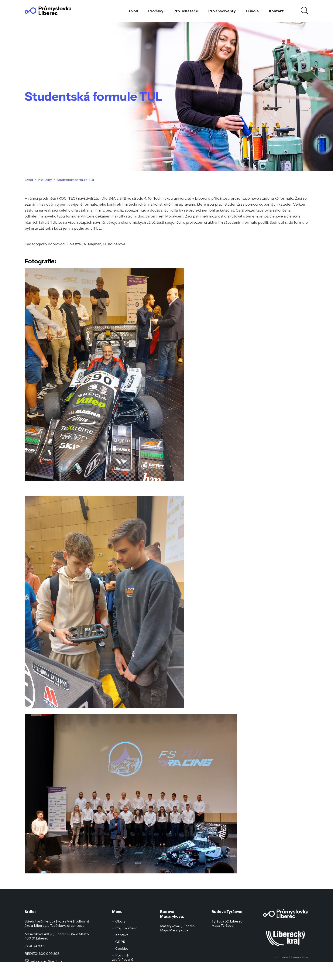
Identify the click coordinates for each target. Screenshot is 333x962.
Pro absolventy (222, 11)
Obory (120, 921)
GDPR (120, 941)
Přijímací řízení (126, 928)
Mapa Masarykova (174, 930)
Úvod (133, 11)
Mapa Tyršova (222, 925)
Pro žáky (155, 11)
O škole (252, 11)
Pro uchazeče (186, 11)
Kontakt (276, 11)
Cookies (121, 948)
